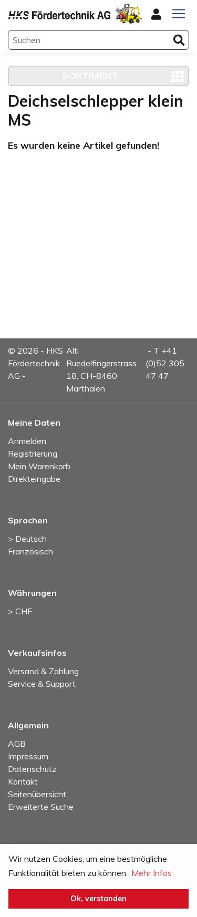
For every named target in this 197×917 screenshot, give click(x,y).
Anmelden (27, 441)
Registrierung (32, 453)
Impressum (28, 756)
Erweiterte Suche (41, 806)
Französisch (30, 551)
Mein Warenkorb (39, 466)
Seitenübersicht (37, 794)
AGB (17, 743)
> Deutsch (27, 538)
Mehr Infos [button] (151, 873)
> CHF (20, 611)
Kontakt (23, 781)
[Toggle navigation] (178, 14)
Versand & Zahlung (43, 671)
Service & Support (42, 683)
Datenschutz (32, 769)
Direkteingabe (34, 478)
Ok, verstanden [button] (98, 898)
